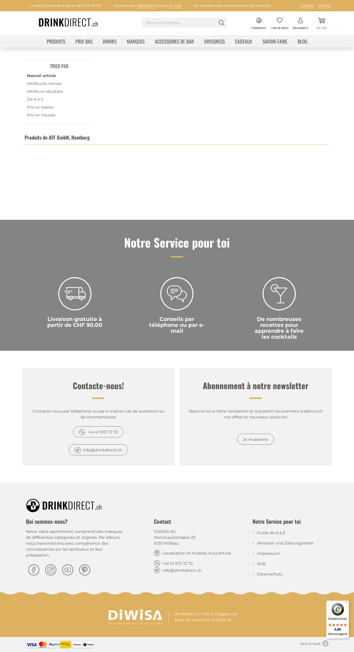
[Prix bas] (84, 42)
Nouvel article (41, 75)
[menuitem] (184, 23)
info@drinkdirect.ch (102, 450)
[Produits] (56, 42)
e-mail (175, 5)
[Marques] (136, 42)
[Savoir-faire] (275, 42)
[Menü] (346, 603)
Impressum (268, 553)
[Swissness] (214, 42)
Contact (307, 5)
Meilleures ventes (44, 83)
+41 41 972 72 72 (103, 432)
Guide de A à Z (271, 532)
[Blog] (303, 42)
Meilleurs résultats (45, 91)
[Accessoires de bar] (174, 42)
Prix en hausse (41, 115)
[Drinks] (110, 42)
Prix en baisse (40, 107)
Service (324, 5)
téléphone (147, 5)
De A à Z (35, 99)
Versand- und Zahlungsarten (285, 543)
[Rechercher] (221, 23)
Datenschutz (269, 574)
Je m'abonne (255, 439)
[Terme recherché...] (184, 23)
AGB (261, 563)
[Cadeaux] (243, 42)
